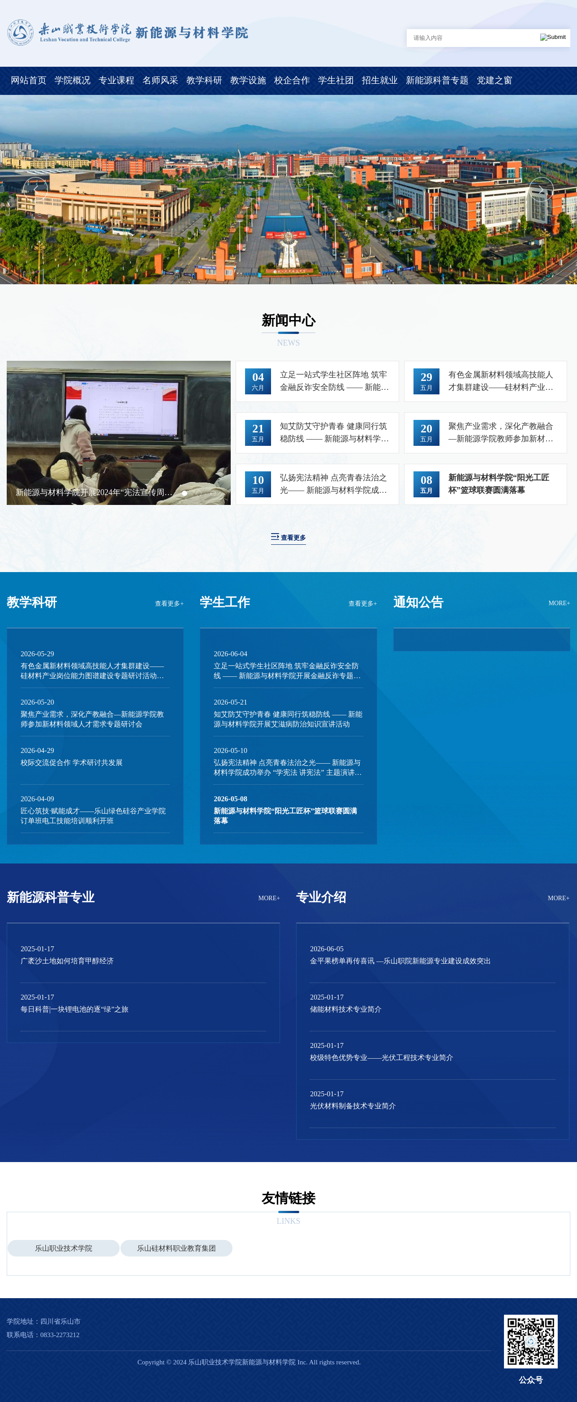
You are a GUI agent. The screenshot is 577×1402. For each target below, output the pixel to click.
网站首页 (29, 80)
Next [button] (541, 189)
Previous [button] (35, 189)
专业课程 (116, 80)
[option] (288, 189)
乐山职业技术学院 (63, 1248)
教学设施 (248, 80)
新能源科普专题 (437, 80)
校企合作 (292, 80)
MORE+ (559, 603)
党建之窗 (494, 80)
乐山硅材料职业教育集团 (176, 1248)
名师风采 (160, 80)
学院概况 (72, 80)
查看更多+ (169, 603)
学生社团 (336, 80)
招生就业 (380, 80)
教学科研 (204, 80)
